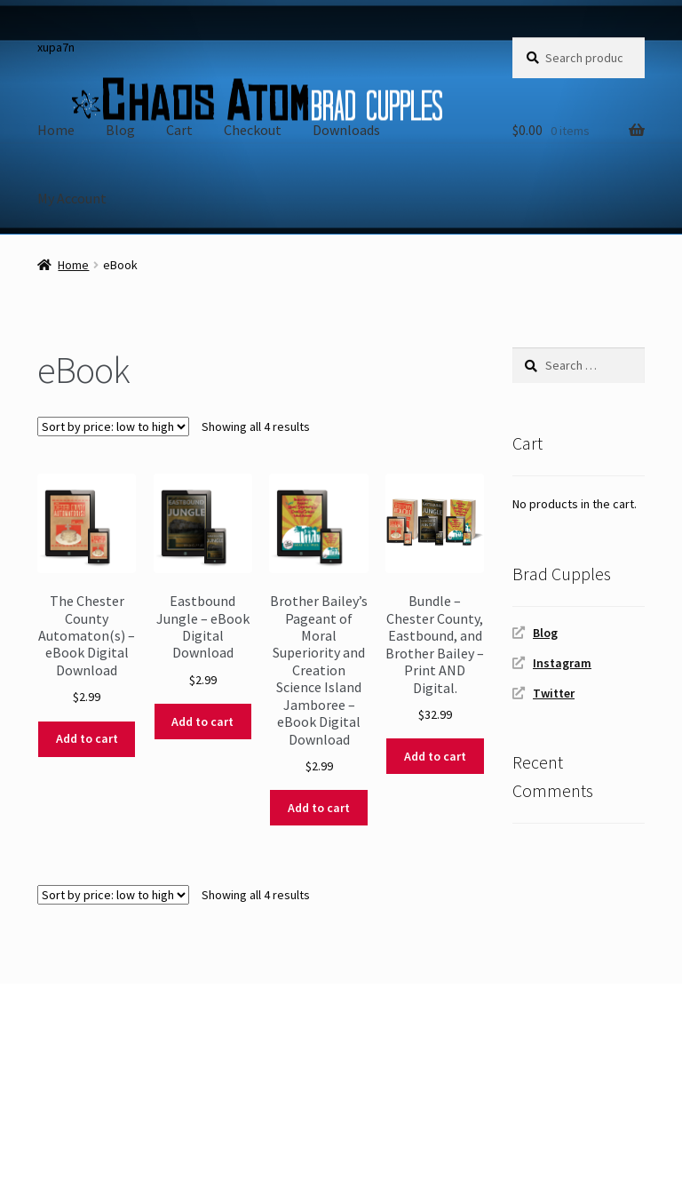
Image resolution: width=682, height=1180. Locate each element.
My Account (72, 198)
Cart (179, 130)
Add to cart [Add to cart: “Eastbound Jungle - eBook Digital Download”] (202, 722)
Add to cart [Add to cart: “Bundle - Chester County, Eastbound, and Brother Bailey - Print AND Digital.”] (435, 756)
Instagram (562, 663)
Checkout (253, 130)
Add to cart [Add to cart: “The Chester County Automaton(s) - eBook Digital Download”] (87, 738)
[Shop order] (113, 426)
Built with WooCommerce (115, 1078)
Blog (120, 130)
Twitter (554, 693)
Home (56, 130)
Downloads (346, 130)
